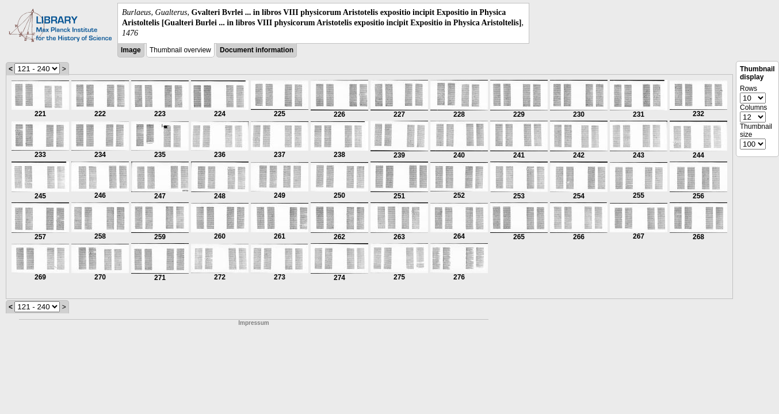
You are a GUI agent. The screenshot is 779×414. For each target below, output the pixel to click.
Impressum (253, 323)
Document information (256, 50)
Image (131, 50)
